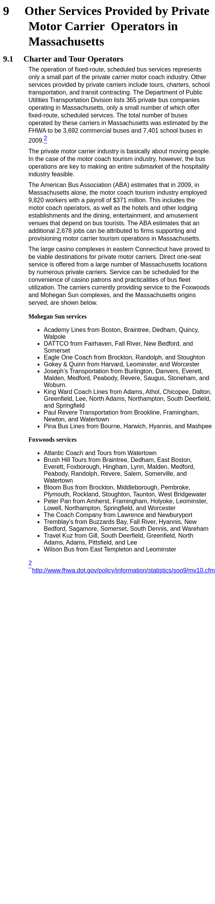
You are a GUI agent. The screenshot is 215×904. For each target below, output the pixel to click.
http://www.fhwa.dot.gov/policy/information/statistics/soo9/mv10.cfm (123, 570)
